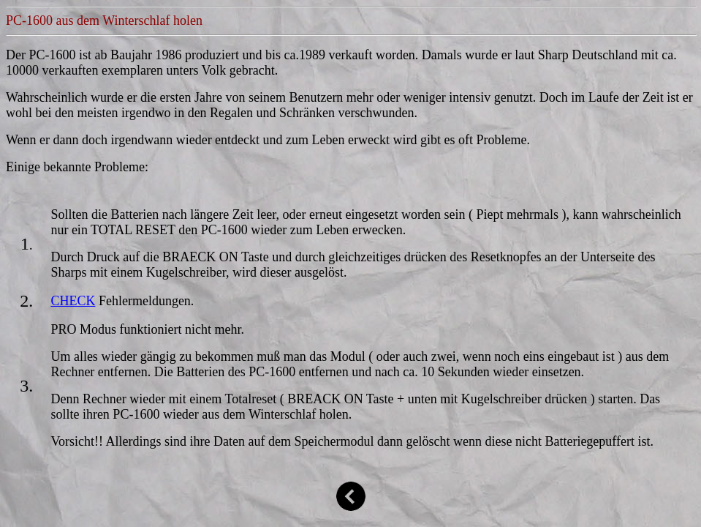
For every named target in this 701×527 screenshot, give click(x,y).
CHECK (72, 301)
